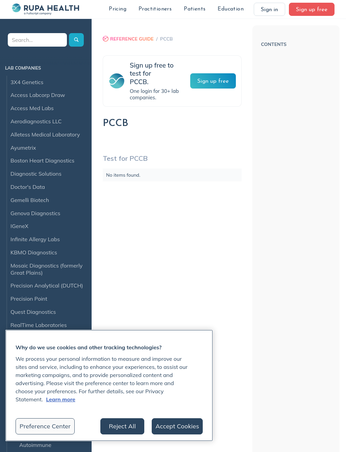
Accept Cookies (177, 426)
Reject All (122, 426)
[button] (117, 9)
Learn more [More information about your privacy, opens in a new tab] (60, 399)
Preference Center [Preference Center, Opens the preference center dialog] (45, 426)
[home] (45, 9)
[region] (109, 385)
